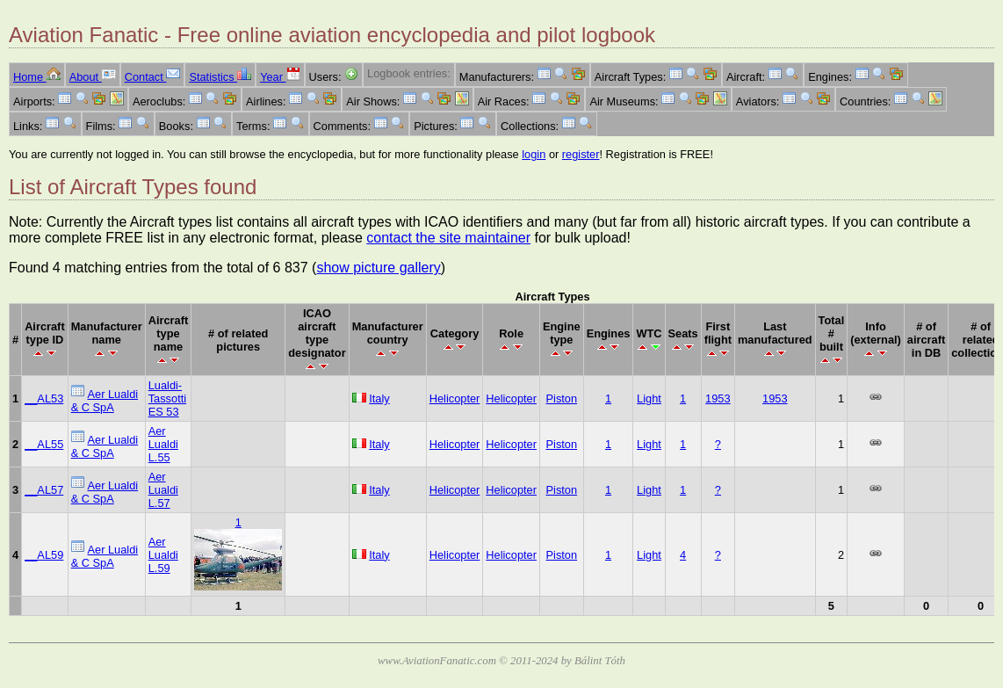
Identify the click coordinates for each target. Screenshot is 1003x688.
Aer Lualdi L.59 (163, 555)
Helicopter (454, 398)
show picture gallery (378, 267)
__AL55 (44, 444)
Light (649, 398)
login (533, 154)
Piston (562, 398)
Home (37, 76)
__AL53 (44, 398)
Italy (379, 398)
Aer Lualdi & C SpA (104, 400)
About (92, 76)
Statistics (220, 76)
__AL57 (44, 489)
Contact (153, 76)
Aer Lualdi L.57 (163, 490)
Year (279, 76)
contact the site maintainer (448, 237)
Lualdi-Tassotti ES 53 (167, 398)
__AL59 (44, 554)
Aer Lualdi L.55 (163, 444)
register (581, 154)
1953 (717, 398)
